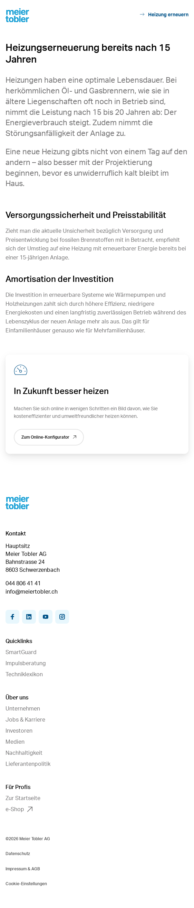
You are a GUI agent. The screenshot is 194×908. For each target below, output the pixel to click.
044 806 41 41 (23, 583)
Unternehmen (23, 709)
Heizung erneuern (164, 14)
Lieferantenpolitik (28, 764)
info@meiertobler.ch (32, 592)
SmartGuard (21, 652)
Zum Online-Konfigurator (48, 437)
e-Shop (19, 809)
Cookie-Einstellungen (26, 884)
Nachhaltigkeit (24, 753)
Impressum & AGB (23, 869)
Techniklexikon (24, 674)
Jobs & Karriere (25, 720)
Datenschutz (18, 854)
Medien (15, 742)
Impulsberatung (26, 663)
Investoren (19, 731)
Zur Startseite (23, 798)
